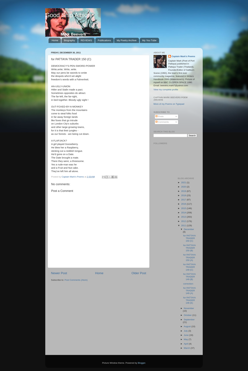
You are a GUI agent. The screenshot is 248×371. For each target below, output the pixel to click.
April (186, 344)
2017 (184, 199)
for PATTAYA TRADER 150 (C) (189, 238)
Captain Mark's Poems (183, 56)
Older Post (139, 273)
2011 (184, 225)
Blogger (141, 363)
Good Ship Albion (68, 15)
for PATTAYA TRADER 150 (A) (189, 257)
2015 (184, 208)
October (188, 315)
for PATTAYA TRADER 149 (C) (189, 267)
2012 (184, 221)
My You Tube (149, 40)
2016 (184, 204)
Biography (69, 40)
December (189, 229)
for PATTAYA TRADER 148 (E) (189, 300)
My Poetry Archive (126, 40)
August (187, 326)
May (186, 339)
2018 (184, 195)
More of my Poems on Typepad (169, 104)
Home (55, 40)
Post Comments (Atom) (76, 280)
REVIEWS (86, 40)
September (189, 319)
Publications (104, 40)
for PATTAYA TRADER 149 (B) (189, 277)
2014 (184, 212)
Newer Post (59, 273)
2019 (184, 191)
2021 (184, 182)
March (187, 348)
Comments (162, 122)
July (186, 331)
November (189, 308)
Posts (159, 116)
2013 (184, 217)
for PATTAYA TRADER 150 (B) (189, 248)
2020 (184, 187)
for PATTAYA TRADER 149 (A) (189, 290)
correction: (188, 284)
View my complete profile (166, 89)
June (186, 335)
